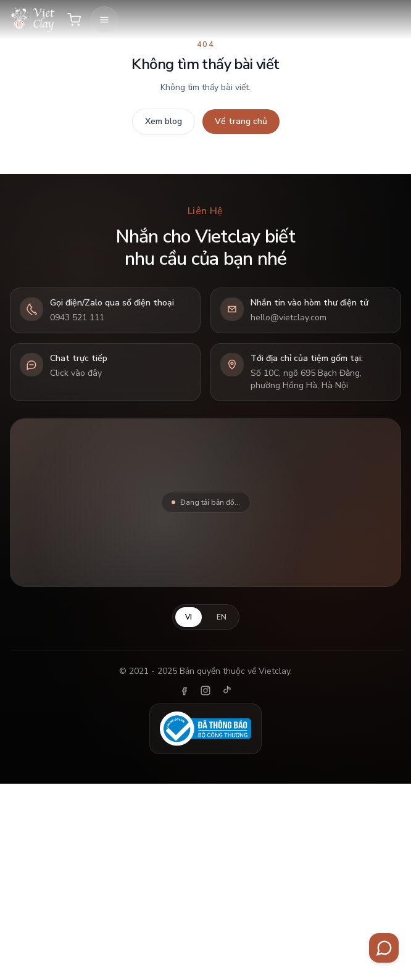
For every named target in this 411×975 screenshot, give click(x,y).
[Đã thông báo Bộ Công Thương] (205, 728)
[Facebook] (184, 690)
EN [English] (221, 617)
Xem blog (163, 121)
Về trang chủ (241, 121)
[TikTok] (226, 690)
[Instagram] (205, 690)
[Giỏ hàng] (74, 19)
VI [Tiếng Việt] (188, 617)
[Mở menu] (104, 19)
